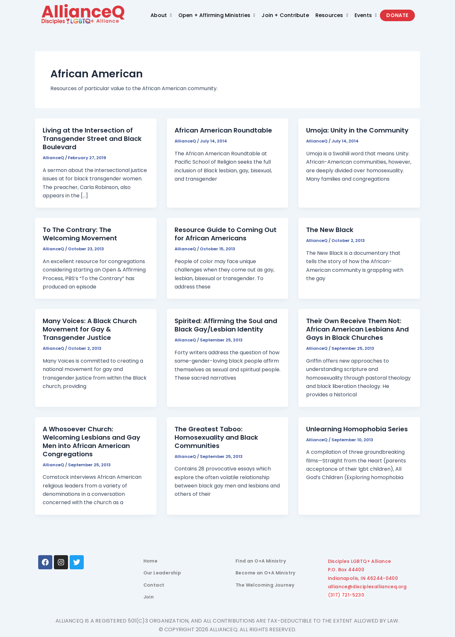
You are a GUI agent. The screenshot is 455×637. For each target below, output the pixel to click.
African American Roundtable (223, 130)
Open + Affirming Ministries (216, 15)
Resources (331, 15)
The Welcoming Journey (265, 585)
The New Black (329, 229)
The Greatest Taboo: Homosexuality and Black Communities (216, 437)
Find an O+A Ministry (261, 561)
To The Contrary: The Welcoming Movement (80, 234)
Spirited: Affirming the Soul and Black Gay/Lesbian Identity (226, 325)
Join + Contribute (285, 15)
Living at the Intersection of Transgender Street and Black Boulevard (92, 138)
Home (150, 561)
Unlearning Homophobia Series (357, 429)
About (161, 15)
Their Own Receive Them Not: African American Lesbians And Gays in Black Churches (357, 329)
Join (148, 597)
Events (366, 15)
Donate (397, 15)
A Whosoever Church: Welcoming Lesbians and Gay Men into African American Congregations (91, 442)
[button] (161, 15)
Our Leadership (162, 573)
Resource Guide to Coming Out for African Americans (226, 234)
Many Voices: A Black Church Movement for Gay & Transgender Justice (90, 329)
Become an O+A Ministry (266, 573)
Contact (154, 585)
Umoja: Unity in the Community (357, 130)
